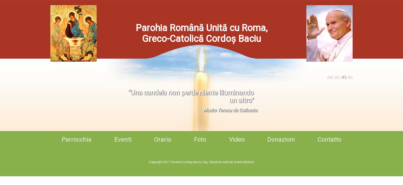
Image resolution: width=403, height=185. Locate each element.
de (337, 78)
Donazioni (281, 139)
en (329, 78)
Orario (162, 139)
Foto (200, 139)
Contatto (329, 139)
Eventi (123, 139)
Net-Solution (245, 162)
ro (350, 78)
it (343, 78)
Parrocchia (76, 139)
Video (237, 139)
